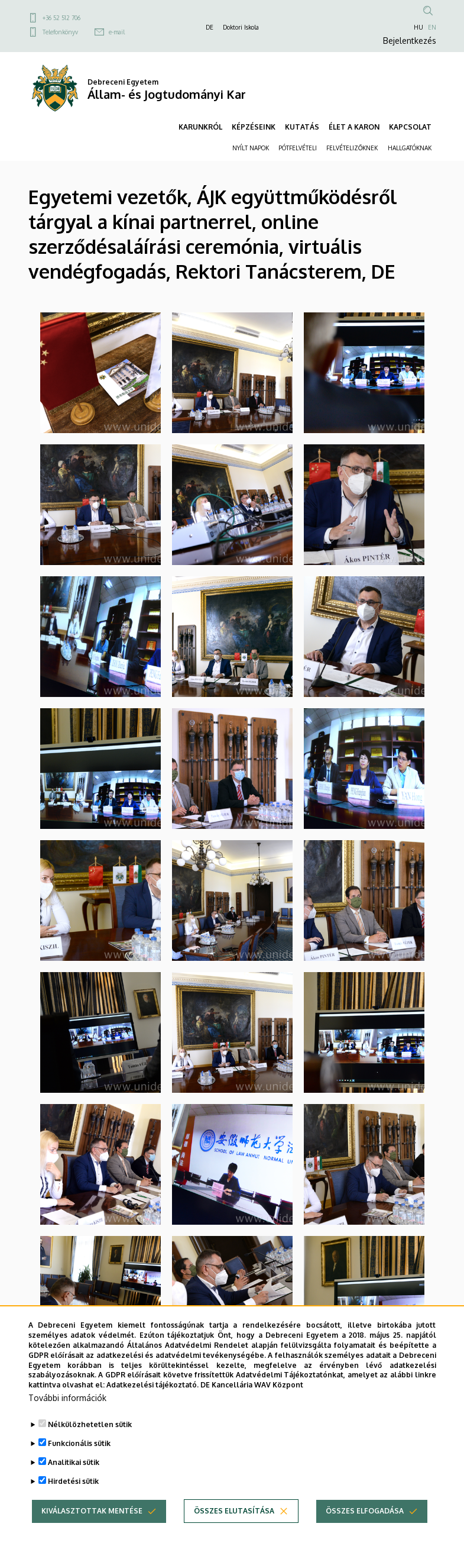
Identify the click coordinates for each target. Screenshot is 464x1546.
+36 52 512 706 (61, 17)
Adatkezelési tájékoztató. (152, 1385)
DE (209, 27)
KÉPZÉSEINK (253, 126)
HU (418, 27)
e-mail (117, 31)
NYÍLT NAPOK (250, 147)
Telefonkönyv (60, 31)
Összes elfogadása (365, 1511)
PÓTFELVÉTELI (297, 147)
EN (432, 27)
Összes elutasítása (234, 1511)
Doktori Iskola (241, 27)
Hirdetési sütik (73, 1481)
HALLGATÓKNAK (409, 147)
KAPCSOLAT (410, 126)
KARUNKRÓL (200, 126)
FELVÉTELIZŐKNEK (352, 147)
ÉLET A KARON (354, 126)
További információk (67, 1398)
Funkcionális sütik (79, 1444)
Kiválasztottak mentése (91, 1511)
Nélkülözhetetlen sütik (90, 1425)
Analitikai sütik (73, 1462)
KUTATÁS (302, 126)
